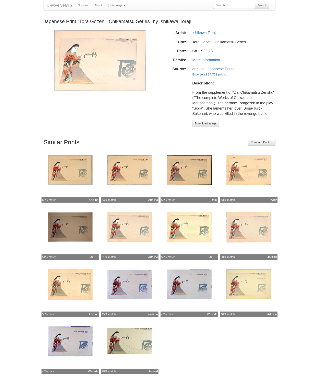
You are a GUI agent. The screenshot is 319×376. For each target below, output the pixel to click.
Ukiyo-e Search (59, 5)
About (98, 5)
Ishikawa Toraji (204, 33)
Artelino (93, 200)
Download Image (205, 123)
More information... (207, 60)
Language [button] (116, 5)
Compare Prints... (262, 142)
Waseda (152, 314)
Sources (83, 5)
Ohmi (214, 200)
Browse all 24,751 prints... (210, 74)
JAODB (93, 257)
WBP (273, 200)
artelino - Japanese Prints (213, 69)
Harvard (153, 371)
